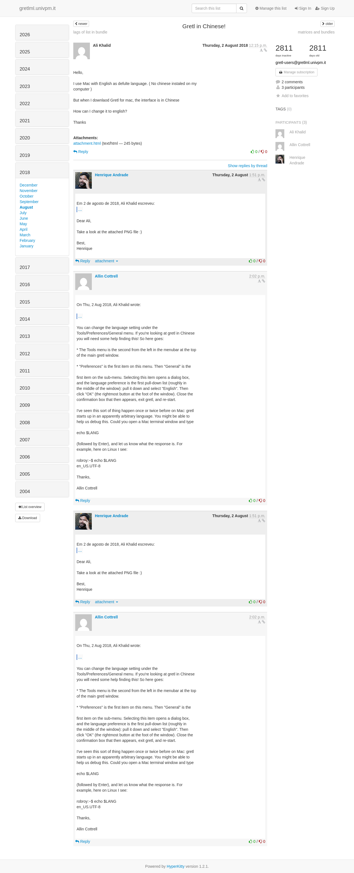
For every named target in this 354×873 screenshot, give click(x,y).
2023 (25, 86)
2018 (25, 172)
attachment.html (87, 143)
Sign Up (325, 8)
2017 (25, 267)
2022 (25, 103)
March (25, 235)
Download (27, 518)
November (29, 190)
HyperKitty (176, 866)
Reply (80, 151)
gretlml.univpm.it (37, 8)
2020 (25, 138)
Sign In (303, 8)
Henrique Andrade (111, 175)
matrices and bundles (316, 32)
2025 (25, 52)
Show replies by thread (247, 166)
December (29, 185)
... (80, 209)
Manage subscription (296, 72)
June (24, 218)
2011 (25, 371)
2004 (25, 491)
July (23, 213)
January (26, 246)
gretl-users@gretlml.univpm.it (300, 62)
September (29, 202)
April (23, 229)
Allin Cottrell (106, 276)
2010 (25, 388)
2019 (25, 155)
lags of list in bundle (90, 32)
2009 (25, 405)
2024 (25, 69)
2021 (25, 120)
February (27, 240)
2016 (25, 284)
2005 (25, 474)
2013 (25, 336)
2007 (25, 439)
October (26, 196)
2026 (25, 34)
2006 (25, 457)
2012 (25, 353)
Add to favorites (291, 96)
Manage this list (271, 8)
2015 (25, 302)
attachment (106, 261)
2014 (25, 319)
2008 (25, 422)
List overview (29, 507)
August (26, 207)
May (23, 224)
